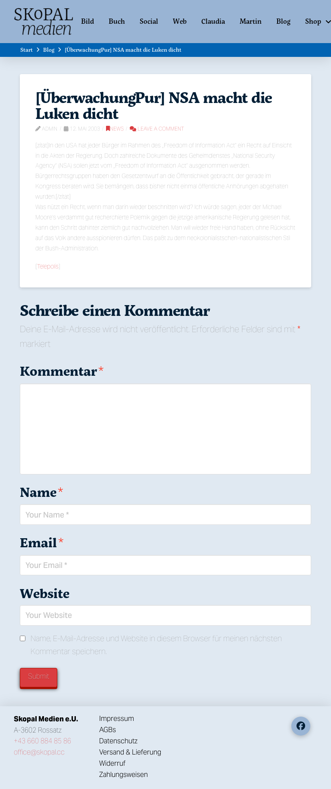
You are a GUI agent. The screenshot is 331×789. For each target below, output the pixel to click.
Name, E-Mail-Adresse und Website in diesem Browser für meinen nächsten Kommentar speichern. (156, 644)
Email (41, 542)
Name (41, 492)
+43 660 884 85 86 (42, 740)
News (115, 128)
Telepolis (48, 266)
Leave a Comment (157, 128)
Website (44, 593)
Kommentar (61, 371)
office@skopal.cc (39, 752)
